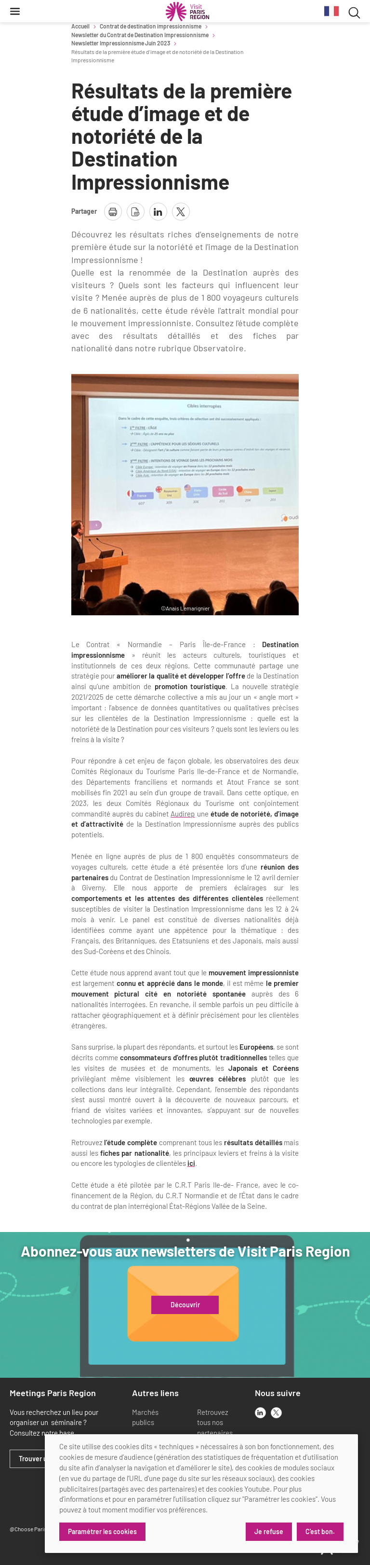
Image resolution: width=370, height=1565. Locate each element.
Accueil (80, 26)
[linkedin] (260, 1412)
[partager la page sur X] (181, 212)
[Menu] (15, 11)
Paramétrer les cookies (102, 1531)
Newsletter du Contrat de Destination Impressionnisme (140, 34)
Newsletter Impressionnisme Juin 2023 (120, 43)
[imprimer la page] (113, 212)
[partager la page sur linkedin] (158, 212)
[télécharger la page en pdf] (136, 212)
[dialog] (201, 1493)
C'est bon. (320, 1531)
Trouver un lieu (41, 1458)
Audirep (183, 813)
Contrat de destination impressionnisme (150, 26)
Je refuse (268, 1531)
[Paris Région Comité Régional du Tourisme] (187, 11)
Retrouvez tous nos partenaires (215, 1423)
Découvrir (185, 1305)
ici (191, 1163)
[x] (276, 1412)
